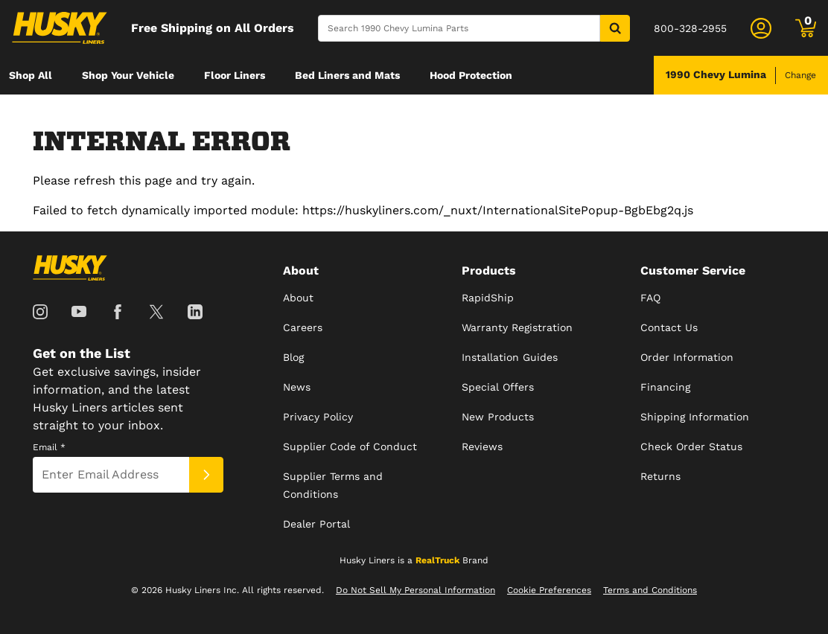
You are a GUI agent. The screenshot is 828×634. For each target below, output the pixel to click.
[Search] (459, 28)
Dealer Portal (316, 524)
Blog (293, 357)
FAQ (650, 298)
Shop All (30, 75)
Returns (660, 476)
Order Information (686, 357)
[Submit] (206, 475)
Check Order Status (691, 446)
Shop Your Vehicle (128, 75)
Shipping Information (694, 417)
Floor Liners (234, 75)
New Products (498, 417)
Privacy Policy (318, 417)
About (298, 298)
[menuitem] (30, 75)
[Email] (111, 475)
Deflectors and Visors (63, 114)
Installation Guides (510, 357)
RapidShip (488, 298)
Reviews (482, 446)
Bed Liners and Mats (347, 75)
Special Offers (498, 387)
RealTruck (437, 560)
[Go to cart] (805, 28)
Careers (302, 327)
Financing (665, 387)
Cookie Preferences (549, 590)
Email (49, 447)
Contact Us (669, 327)
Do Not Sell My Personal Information (415, 590)
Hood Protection (471, 75)
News (296, 387)
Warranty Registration (517, 327)
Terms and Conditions (650, 590)
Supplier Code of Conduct (350, 446)
